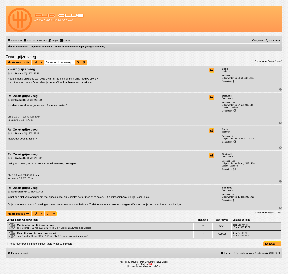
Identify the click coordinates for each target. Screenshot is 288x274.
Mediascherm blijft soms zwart (36, 225)
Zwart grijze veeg (21, 57)
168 (233, 103)
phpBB (134, 262)
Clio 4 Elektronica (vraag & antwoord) (72, 228)
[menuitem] (27, 40)
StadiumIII (227, 96)
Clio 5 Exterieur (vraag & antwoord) (71, 236)
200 (233, 194)
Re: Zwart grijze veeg (23, 96)
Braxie (225, 69)
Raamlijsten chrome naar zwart (36, 233)
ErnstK (25, 236)
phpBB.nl (156, 266)
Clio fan (25, 228)
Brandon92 (227, 188)
